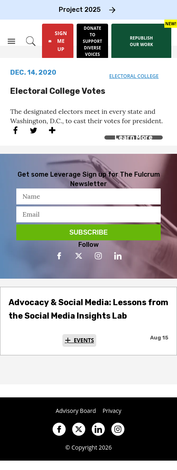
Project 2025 (80, 9)
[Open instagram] (98, 255)
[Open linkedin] (117, 255)
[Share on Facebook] (15, 130)
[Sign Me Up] (57, 41)
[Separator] (52, 130)
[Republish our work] (141, 41)
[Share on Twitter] (34, 130)
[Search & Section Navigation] (11, 41)
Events (84, 340)
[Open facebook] (59, 255)
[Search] (30, 41)
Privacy (111, 411)
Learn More (134, 137)
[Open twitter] (78, 255)
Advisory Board (75, 411)
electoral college (134, 76)
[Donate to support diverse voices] (92, 41)
